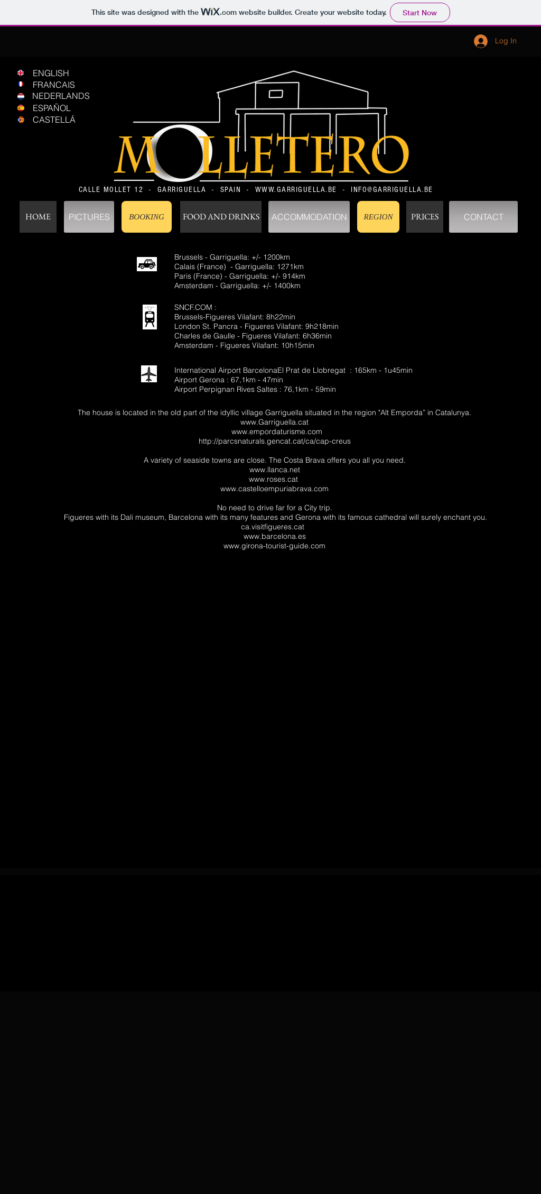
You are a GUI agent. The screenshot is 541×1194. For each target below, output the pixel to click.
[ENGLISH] (68, 73)
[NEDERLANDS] (68, 96)
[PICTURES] (89, 217)
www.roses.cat (273, 479)
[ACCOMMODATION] (309, 217)
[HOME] (38, 217)
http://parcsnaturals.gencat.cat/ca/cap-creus (275, 441)
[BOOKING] (147, 217)
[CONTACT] (483, 217)
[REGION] (378, 217)
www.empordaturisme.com (276, 431)
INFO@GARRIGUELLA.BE (392, 189)
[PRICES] (424, 217)
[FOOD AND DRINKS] (221, 217)
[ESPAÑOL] (68, 108)
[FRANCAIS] (68, 84)
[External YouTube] (274, 726)
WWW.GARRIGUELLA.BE (296, 189)
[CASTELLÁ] (68, 119)
